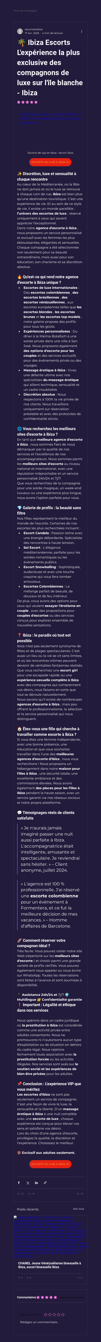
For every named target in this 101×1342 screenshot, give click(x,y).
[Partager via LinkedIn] (36, 1182)
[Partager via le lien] (45, 1182)
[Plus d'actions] (82, 31)
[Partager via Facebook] (18, 1182)
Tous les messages (25, 10)
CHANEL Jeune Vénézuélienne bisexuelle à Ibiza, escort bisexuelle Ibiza (49, 1265)
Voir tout (78, 1208)
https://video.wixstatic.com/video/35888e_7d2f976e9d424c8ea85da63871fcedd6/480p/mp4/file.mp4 (50, 119)
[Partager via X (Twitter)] (27, 1182)
